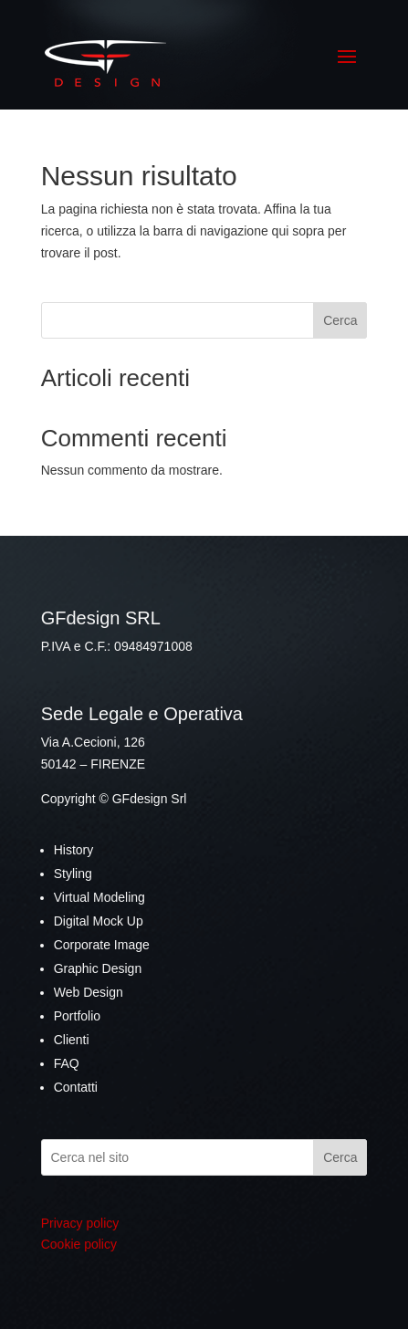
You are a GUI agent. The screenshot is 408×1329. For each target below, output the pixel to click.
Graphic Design (98, 968)
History (74, 849)
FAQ (66, 1063)
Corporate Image (102, 944)
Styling (73, 873)
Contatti (76, 1087)
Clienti (71, 1039)
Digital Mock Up (98, 921)
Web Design (88, 992)
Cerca (340, 320)
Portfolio (77, 1016)
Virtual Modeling (99, 897)
